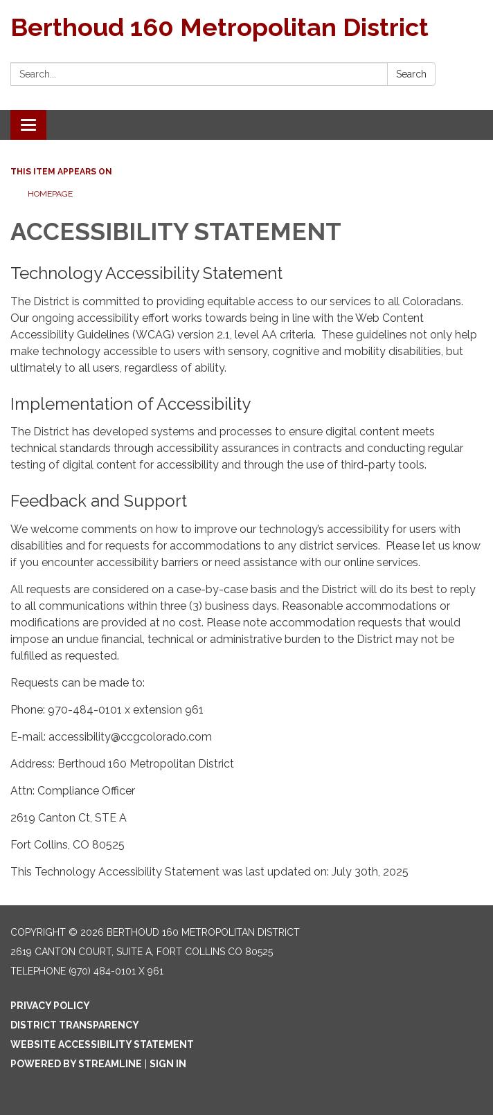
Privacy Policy (50, 1005)
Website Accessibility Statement (102, 1044)
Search (411, 74)
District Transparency (74, 1025)
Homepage (50, 194)
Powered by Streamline (76, 1063)
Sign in (168, 1063)
